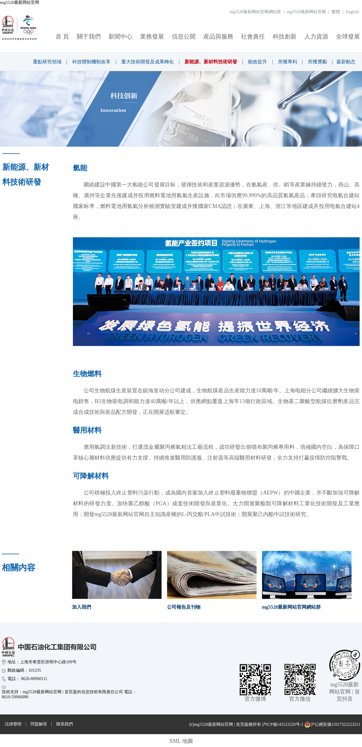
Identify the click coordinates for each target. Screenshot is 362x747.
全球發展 (348, 36)
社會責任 (253, 36)
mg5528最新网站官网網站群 (255, 12)
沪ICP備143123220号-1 (282, 724)
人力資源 (316, 36)
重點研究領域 (47, 61)
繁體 (336, 12)
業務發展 (152, 36)
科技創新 (285, 36)
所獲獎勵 (317, 61)
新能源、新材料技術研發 (211, 61)
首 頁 (62, 36)
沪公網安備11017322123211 (332, 725)
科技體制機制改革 (91, 61)
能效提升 (257, 61)
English (352, 12)
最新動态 (345, 61)
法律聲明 (13, 724)
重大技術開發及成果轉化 (147, 61)
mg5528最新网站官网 (19, 2)
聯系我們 (64, 724)
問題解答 (38, 724)
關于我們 (89, 36)
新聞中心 (120, 36)
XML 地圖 (181, 741)
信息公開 (184, 36)
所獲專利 (287, 61)
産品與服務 (218, 36)
